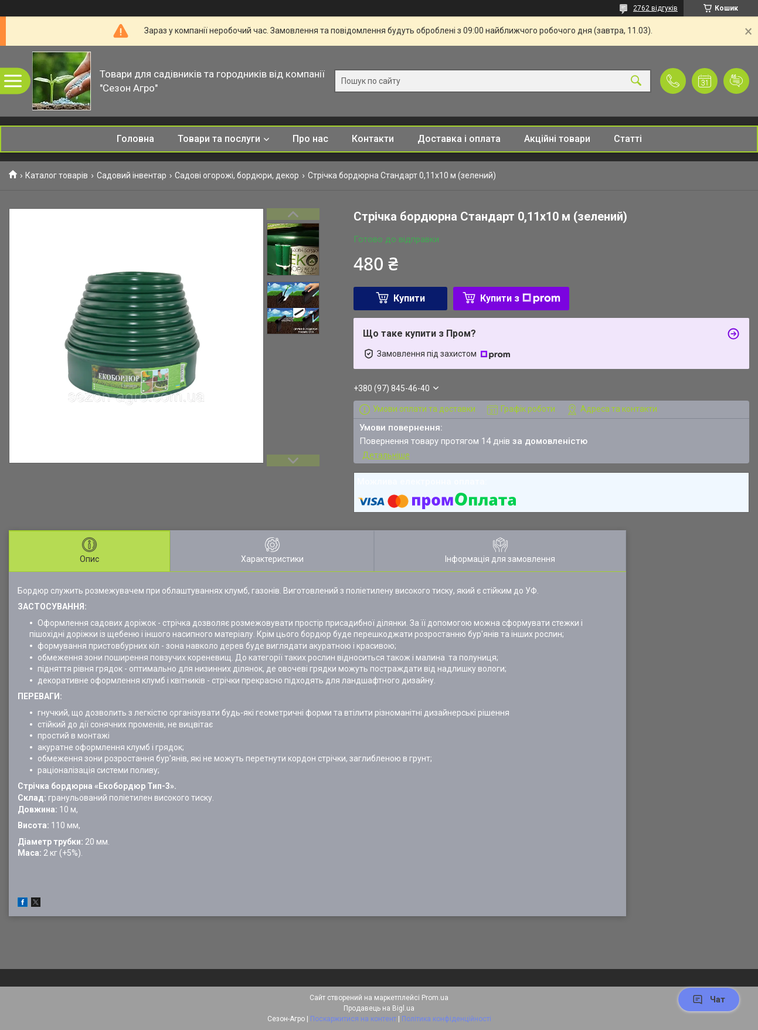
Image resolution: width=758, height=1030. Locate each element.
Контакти (373, 138)
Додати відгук (736, 81)
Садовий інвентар (131, 175)
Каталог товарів (56, 175)
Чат (708, 999)
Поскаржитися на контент (353, 1019)
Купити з (520, 298)
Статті (628, 138)
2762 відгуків (655, 8)
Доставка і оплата (459, 138)
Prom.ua (435, 998)
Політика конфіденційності (446, 1019)
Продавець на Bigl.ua (379, 1008)
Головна (135, 138)
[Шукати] (636, 81)
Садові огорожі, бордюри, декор (237, 175)
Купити (409, 298)
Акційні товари (557, 138)
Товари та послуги (219, 138)
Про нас (310, 138)
